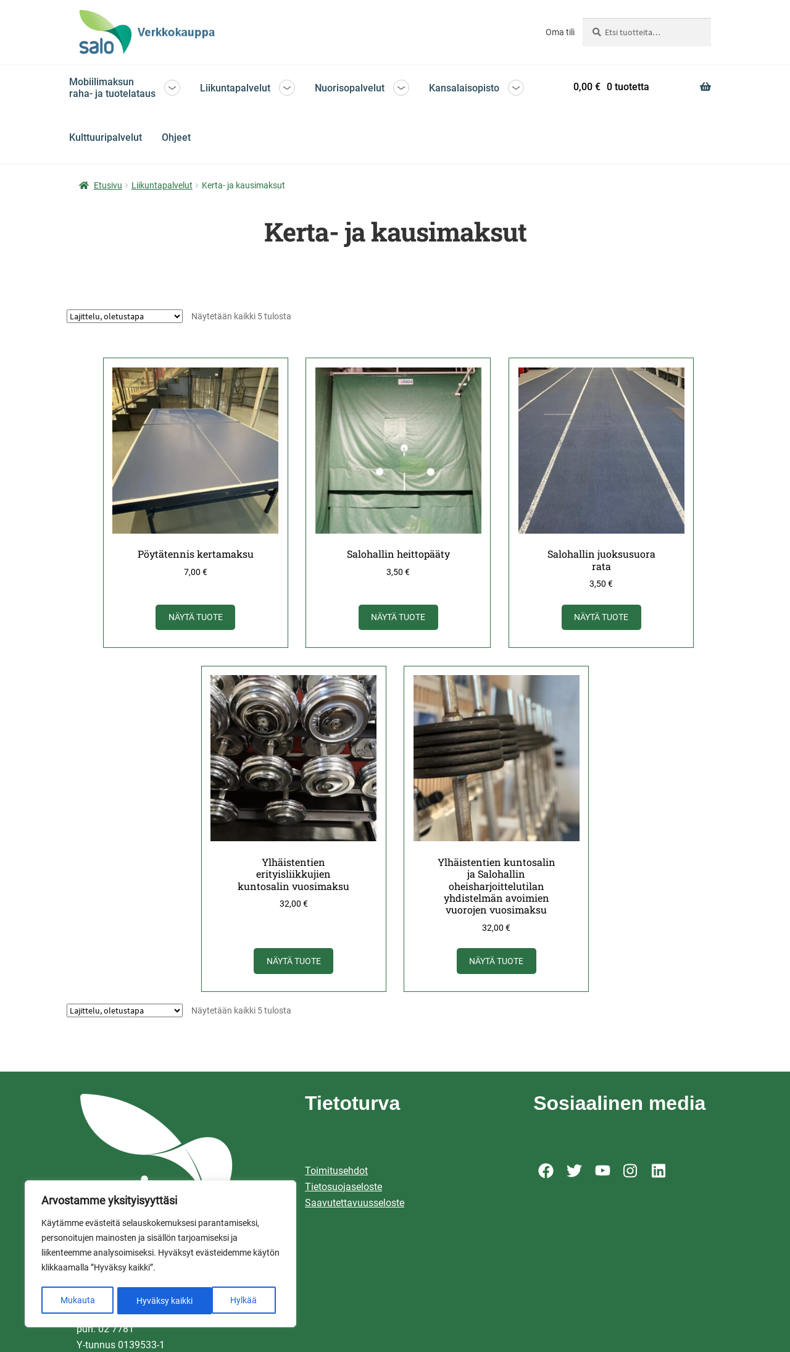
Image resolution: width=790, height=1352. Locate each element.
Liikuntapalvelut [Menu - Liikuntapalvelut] (235, 88)
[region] (160, 1255)
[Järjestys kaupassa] (125, 316)
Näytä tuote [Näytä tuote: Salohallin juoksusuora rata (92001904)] (602, 616)
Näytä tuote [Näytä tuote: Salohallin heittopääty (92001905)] (399, 616)
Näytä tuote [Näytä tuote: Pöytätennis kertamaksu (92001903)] (197, 616)
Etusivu (108, 185)
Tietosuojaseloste (343, 1184)
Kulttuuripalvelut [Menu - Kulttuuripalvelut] (105, 137)
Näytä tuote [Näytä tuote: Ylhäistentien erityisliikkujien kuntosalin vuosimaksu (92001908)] (294, 959)
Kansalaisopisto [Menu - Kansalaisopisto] (464, 88)
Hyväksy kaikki (233, 1301)
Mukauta (77, 1301)
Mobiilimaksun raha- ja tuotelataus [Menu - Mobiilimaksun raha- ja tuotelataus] (112, 87)
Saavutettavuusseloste (354, 1200)
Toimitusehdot (336, 1168)
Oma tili (560, 32)
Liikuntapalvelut (162, 185)
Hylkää (149, 1301)
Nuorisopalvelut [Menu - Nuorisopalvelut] (350, 88)
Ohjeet (176, 137)
